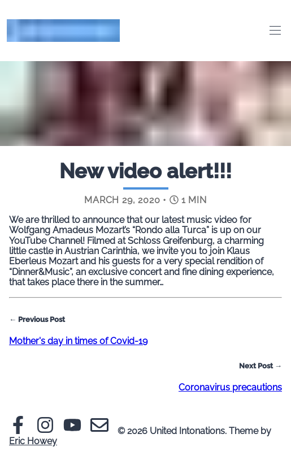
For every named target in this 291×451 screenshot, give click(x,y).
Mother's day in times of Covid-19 (78, 341)
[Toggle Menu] (275, 30)
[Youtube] (72, 431)
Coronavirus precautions (230, 387)
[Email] (99, 431)
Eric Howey (33, 441)
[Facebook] (18, 431)
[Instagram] (45, 431)
